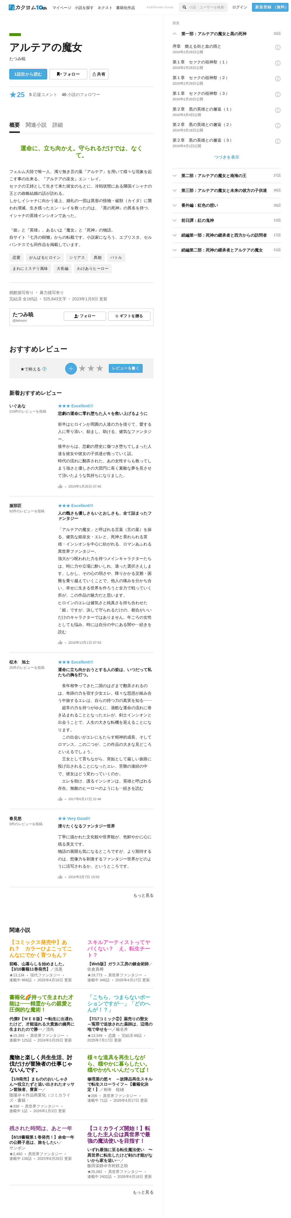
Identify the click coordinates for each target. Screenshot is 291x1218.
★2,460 (15, 1154)
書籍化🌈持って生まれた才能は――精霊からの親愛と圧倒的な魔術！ (41, 1003)
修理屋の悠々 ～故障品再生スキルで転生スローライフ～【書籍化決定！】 (119, 1084)
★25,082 (94, 1172)
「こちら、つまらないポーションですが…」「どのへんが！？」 (118, 1003)
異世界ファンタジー (125, 975)
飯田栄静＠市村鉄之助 (107, 1165)
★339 (14, 1106)
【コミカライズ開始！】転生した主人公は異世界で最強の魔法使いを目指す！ (118, 1135)
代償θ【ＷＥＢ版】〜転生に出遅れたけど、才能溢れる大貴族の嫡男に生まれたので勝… (41, 1024)
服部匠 (15, 505)
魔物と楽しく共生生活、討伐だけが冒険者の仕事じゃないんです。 (40, 1064)
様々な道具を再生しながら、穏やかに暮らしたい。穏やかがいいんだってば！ (118, 1064)
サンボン (17, 1148)
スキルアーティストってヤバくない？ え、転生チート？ (118, 948)
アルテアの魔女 (45, 47)
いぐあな (17, 406)
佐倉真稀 (95, 969)
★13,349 (94, 1036)
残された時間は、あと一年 (40, 1128)
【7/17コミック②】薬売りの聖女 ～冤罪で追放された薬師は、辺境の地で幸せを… (119, 1024)
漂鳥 (50, 1029)
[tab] (16, 126)
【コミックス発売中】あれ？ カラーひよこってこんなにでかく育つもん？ (40, 948)
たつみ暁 (17, 58)
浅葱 (58, 969)
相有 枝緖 (114, 1089)
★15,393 (16, 1036)
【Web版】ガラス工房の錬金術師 (118, 964)
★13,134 (16, 975)
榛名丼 (122, 1029)
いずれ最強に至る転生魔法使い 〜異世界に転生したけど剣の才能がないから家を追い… (119, 1154)
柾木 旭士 (19, 662)
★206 (92, 1096)
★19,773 (94, 975)
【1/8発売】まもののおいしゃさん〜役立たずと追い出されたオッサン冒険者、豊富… (41, 1084)
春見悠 (15, 818)
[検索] (184, 7)
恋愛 (112, 1036)
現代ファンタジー (45, 975)
